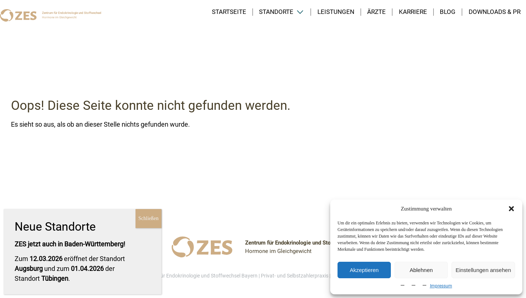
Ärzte (376, 12)
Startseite (229, 12)
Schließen (148, 218)
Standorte (276, 12)
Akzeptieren (364, 270)
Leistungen (335, 12)
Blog (448, 12)
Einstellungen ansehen (483, 270)
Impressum (441, 285)
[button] (511, 208)
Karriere (413, 12)
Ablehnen (420, 270)
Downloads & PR (495, 12)
